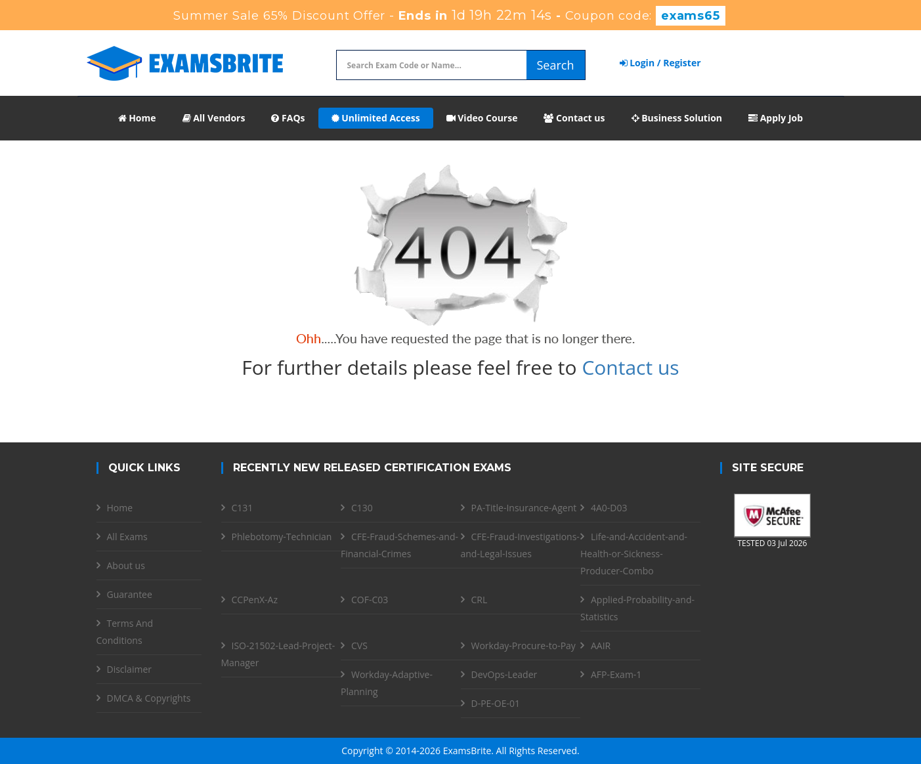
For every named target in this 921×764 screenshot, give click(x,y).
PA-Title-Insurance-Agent (524, 507)
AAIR (600, 645)
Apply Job (775, 118)
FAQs (288, 118)
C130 (362, 507)
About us (126, 565)
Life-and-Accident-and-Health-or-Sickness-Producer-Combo (633, 553)
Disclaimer (129, 669)
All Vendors (214, 118)
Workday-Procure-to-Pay (523, 645)
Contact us (574, 118)
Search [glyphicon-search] (555, 65)
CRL (479, 599)
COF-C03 (369, 599)
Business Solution (677, 118)
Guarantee (129, 594)
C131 (242, 507)
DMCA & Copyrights (149, 698)
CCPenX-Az (255, 599)
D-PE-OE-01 (496, 703)
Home (137, 118)
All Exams (127, 536)
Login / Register (660, 62)
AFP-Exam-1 (616, 674)
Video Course (482, 118)
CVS (359, 645)
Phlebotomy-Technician (282, 536)
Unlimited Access (376, 118)
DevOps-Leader (504, 674)
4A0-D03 (609, 507)
